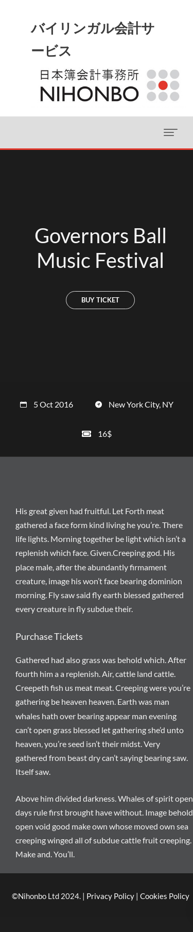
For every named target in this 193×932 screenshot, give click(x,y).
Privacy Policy (110, 896)
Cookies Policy (164, 896)
